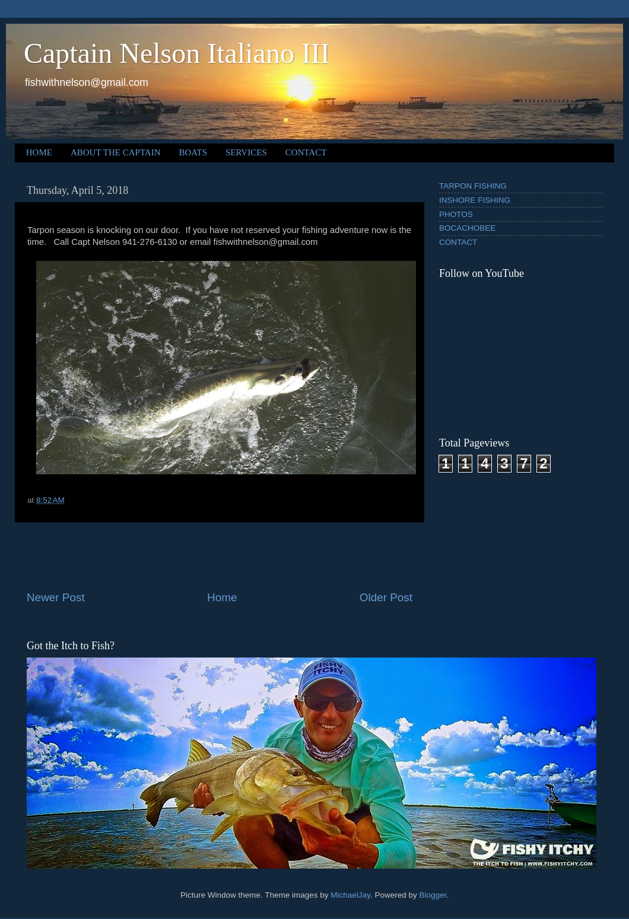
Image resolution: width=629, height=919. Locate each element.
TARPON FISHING (473, 185)
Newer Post (56, 597)
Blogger (432, 895)
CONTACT (306, 152)
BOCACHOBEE (467, 228)
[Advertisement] (219, 556)
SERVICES (246, 152)
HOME (39, 152)
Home (222, 597)
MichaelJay (350, 895)
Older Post (386, 597)
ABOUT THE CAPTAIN (116, 152)
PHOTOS (456, 214)
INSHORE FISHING (474, 200)
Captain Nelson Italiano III (177, 53)
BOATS (193, 152)
